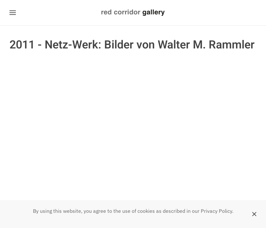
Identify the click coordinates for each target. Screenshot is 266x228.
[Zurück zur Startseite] (133, 12)
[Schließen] (254, 214)
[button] (13, 12)
